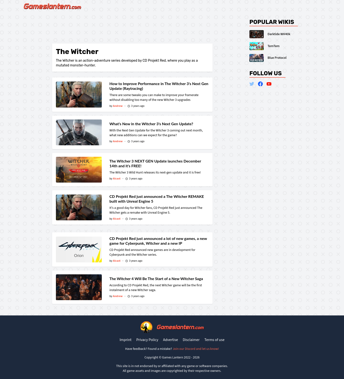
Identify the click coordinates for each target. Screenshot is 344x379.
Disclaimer (191, 339)
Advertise (170, 339)
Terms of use (214, 339)
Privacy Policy (147, 339)
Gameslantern (179, 327)
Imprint (125, 339)
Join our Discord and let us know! (196, 349)
